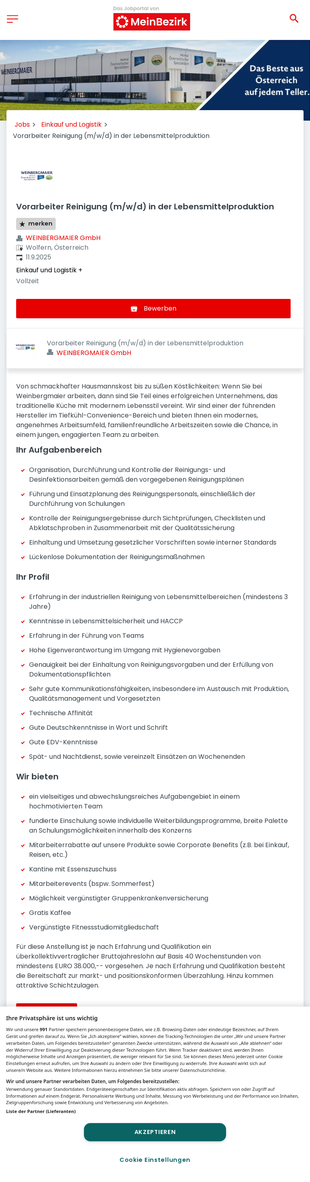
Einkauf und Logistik (71, 124)
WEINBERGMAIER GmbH (63, 237)
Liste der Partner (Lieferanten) (41, 1111)
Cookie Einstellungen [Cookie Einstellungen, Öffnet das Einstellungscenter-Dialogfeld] (155, 1160)
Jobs (22, 124)
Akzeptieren (155, 1132)
